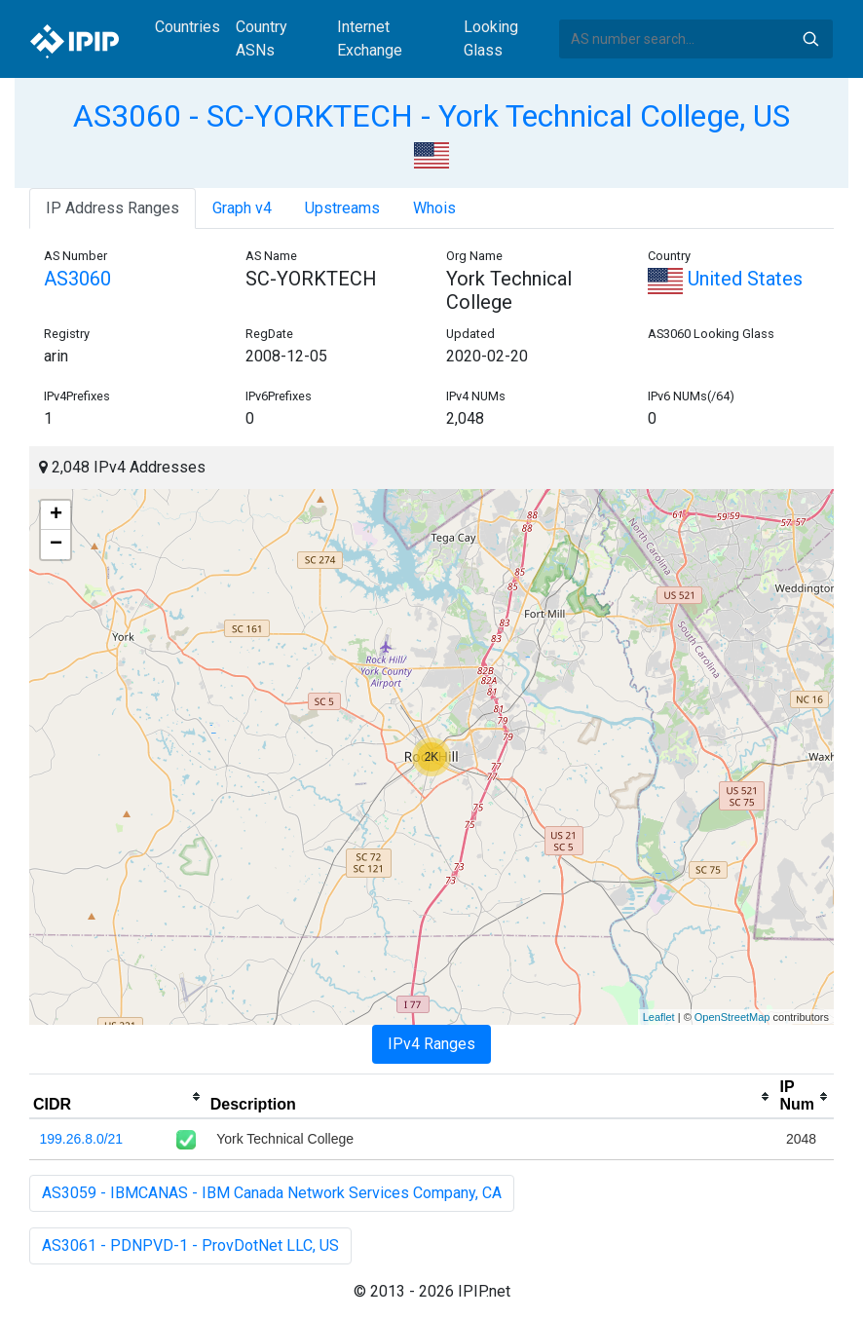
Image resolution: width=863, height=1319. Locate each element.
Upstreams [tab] (342, 208)
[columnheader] (117, 1096)
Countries (187, 27)
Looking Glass (491, 38)
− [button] (56, 544)
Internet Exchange (369, 38)
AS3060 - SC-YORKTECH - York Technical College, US (431, 115)
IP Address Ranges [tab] (112, 208)
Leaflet (659, 1017)
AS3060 (77, 278)
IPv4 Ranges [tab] (431, 1044)
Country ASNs (261, 38)
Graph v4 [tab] (242, 208)
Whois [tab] (434, 208)
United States (725, 278)
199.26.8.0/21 (82, 1139)
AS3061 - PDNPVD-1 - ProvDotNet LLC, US (190, 1245)
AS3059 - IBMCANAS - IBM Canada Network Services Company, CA (272, 1193)
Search (810, 39)
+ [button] (56, 515)
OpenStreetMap (732, 1017)
